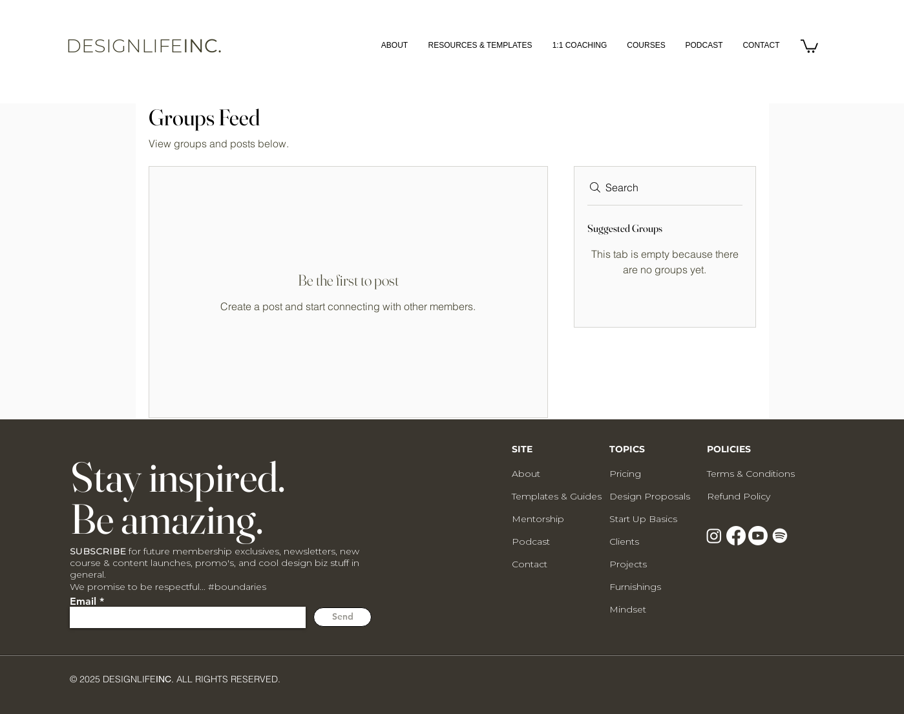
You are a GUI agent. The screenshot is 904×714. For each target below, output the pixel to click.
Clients (624, 541)
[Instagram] (714, 535)
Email (83, 601)
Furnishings (635, 587)
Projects (628, 564)
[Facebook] (736, 535)
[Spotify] (780, 535)
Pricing (625, 473)
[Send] (342, 617)
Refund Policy (738, 496)
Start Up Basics (643, 519)
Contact (529, 564)
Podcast (531, 541)
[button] (809, 45)
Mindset (627, 609)
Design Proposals (649, 496)
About (526, 473)
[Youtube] (758, 535)
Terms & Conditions (751, 473)
